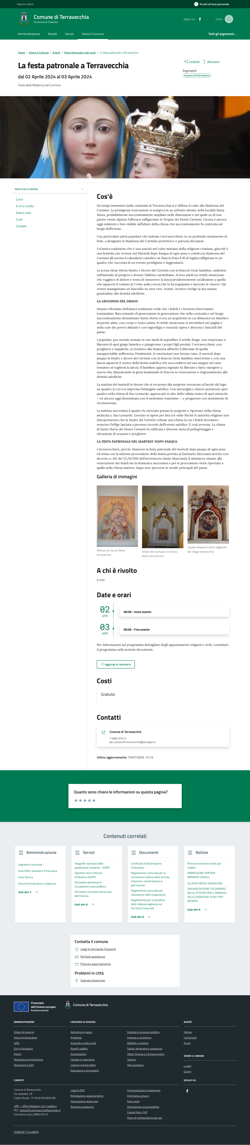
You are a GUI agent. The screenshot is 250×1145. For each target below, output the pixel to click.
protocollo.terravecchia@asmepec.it (40, 1110)
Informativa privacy (138, 1096)
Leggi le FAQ (78, 1090)
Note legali (133, 1101)
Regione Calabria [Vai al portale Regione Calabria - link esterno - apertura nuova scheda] (25, 4)
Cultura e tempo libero (83, 1065)
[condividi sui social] (191, 61)
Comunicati (190, 1038)
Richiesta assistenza (82, 1107)
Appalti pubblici (79, 1049)
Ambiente (76, 1038)
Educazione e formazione (85, 1071)
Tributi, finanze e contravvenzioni (145, 1054)
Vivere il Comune (93, 34)
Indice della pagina (50, 189)
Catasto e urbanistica (83, 1060)
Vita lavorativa (135, 1065)
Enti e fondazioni (23, 1049)
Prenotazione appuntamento (87, 1096)
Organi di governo (24, 1032)
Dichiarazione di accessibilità (143, 1107)
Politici (17, 1054)
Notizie (188, 1032)
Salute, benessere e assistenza (144, 1049)
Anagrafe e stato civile (83, 1043)
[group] (40, 886)
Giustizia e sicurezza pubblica (143, 1032)
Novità (52, 34)
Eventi (187, 1072)
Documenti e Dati (24, 1065)
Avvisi (187, 1043)
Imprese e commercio (139, 1038)
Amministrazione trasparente (143, 1090)
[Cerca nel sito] (229, 19)
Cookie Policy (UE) (137, 1112)
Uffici (17, 1043)
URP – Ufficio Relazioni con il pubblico (35, 1106)
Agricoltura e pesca (81, 1032)
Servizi (69, 34)
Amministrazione (29, 34)
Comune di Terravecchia (125, 732)
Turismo (131, 1060)
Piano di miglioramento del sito (144, 1118)
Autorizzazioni (78, 1054)
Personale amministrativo (28, 1060)
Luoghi (187, 1066)
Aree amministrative (25, 1038)
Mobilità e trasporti (138, 1043)
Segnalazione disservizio (84, 1101)
